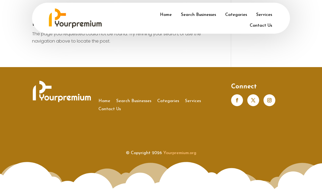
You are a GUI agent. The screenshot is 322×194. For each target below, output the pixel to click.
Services (264, 15)
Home (166, 15)
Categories (236, 15)
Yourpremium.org (179, 153)
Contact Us (261, 25)
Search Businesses (198, 15)
